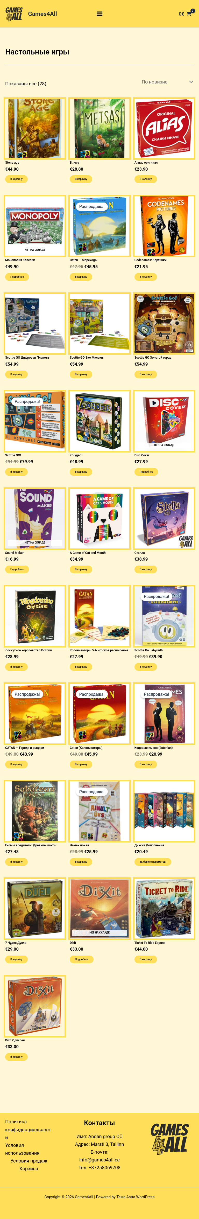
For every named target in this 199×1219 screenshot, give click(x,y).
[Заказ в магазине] (166, 82)
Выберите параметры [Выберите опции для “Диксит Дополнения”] (153, 861)
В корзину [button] (16, 179)
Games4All (42, 13)
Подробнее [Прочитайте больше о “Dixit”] (81, 959)
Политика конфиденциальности (28, 1129)
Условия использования (22, 1149)
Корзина (28, 1168)
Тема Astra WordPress (136, 1197)
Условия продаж (28, 1161)
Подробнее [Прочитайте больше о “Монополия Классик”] (17, 276)
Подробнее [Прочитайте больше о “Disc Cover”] (146, 471)
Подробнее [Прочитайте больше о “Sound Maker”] (17, 569)
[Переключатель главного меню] (99, 13)
